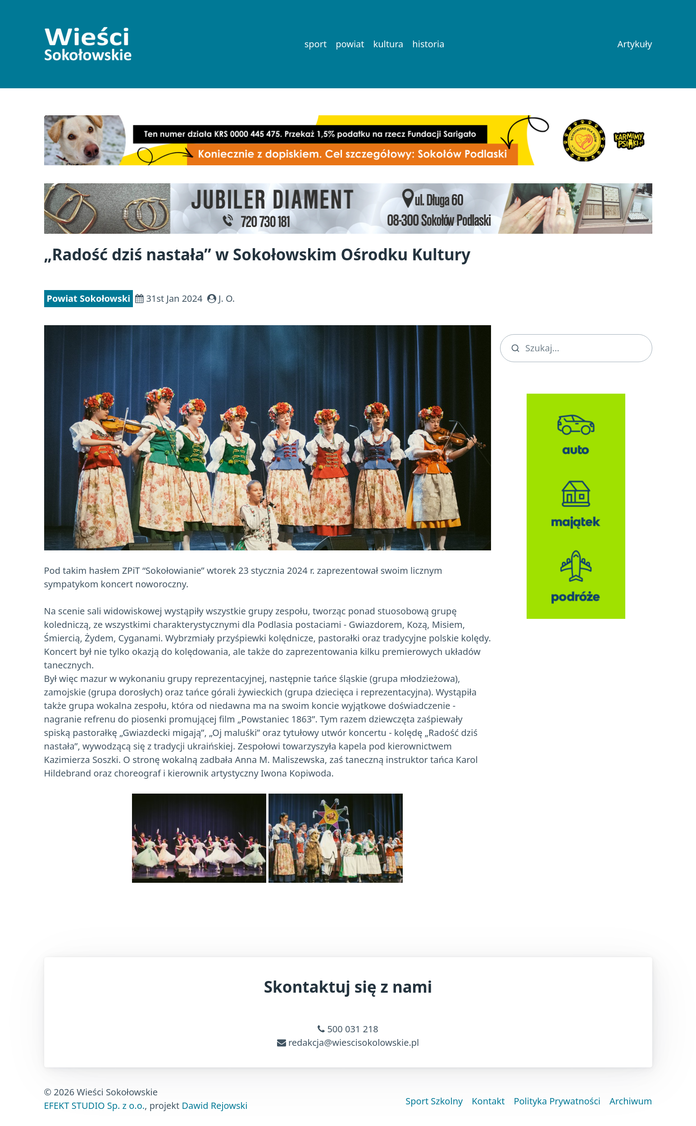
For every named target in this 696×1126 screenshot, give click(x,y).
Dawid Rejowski (214, 1105)
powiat (350, 44)
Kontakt (488, 1101)
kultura (388, 44)
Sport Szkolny (434, 1101)
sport (316, 44)
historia (428, 44)
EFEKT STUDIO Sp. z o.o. (94, 1105)
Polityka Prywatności (557, 1101)
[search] (576, 348)
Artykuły (635, 44)
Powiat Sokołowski (89, 298)
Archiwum (631, 1101)
